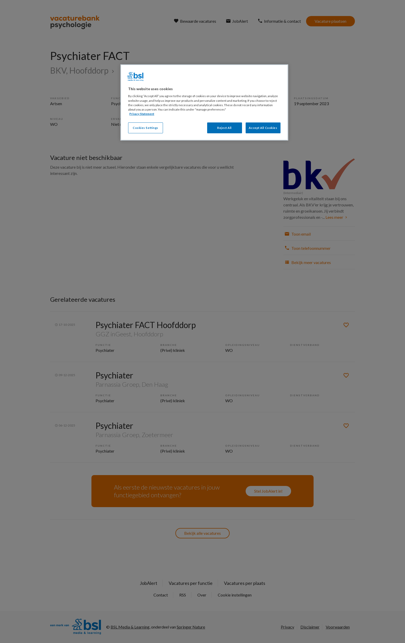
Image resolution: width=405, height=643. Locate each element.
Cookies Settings (145, 127)
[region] (204, 102)
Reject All (224, 127)
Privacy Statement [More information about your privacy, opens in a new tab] (141, 113)
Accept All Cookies (263, 127)
